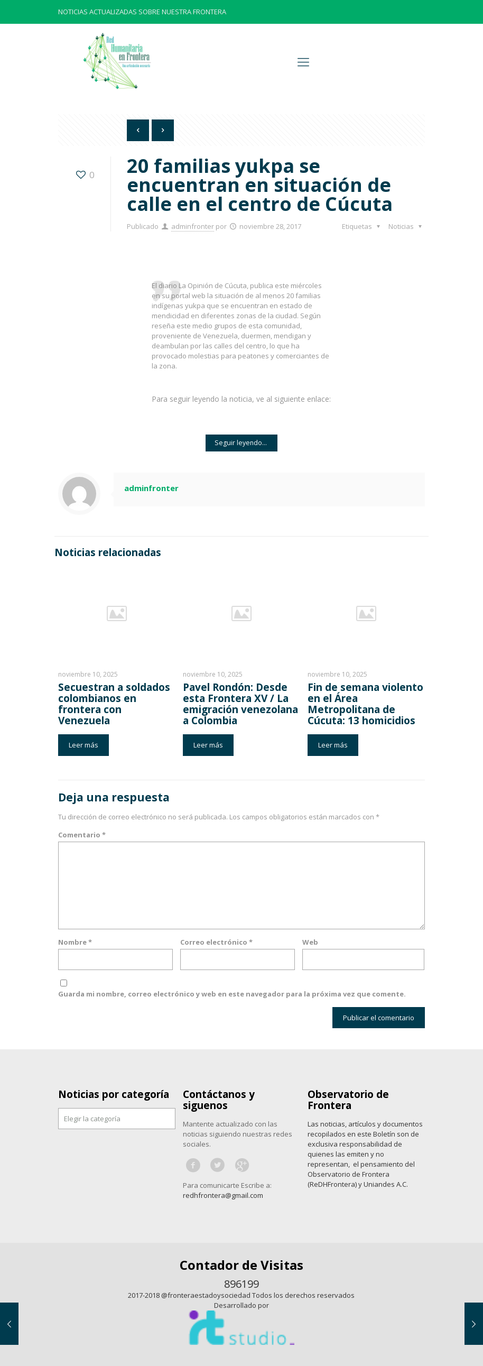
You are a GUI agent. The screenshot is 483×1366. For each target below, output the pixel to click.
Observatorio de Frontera (348, 1099)
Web (310, 942)
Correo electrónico (216, 942)
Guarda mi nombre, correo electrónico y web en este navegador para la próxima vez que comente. (232, 994)
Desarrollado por (241, 1305)
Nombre (75, 942)
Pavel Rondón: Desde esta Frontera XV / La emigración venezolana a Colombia (240, 703)
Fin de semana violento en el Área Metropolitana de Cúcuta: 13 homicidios (365, 703)
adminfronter (192, 226)
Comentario (82, 834)
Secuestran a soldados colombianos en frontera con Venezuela (114, 703)
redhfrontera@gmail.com (223, 1195)
